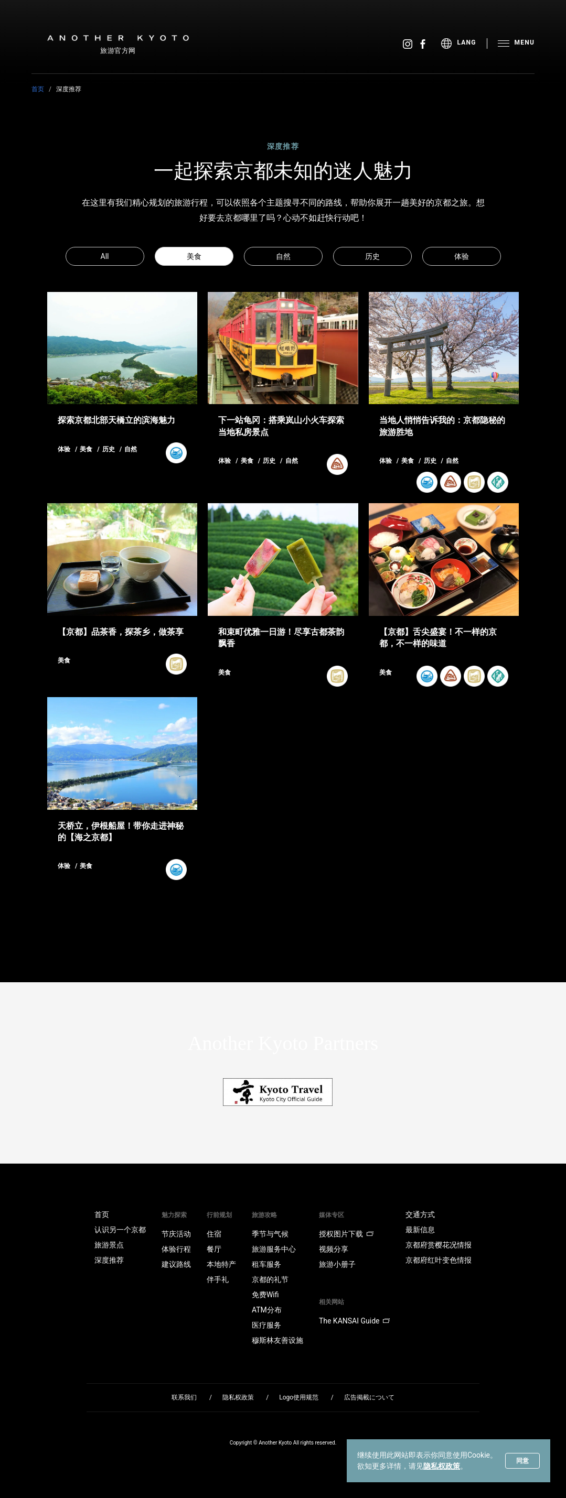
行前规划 (219, 1215)
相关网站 (331, 1302)
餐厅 (214, 1249)
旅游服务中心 (274, 1249)
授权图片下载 (346, 1234)
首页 (37, 89)
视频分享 (333, 1249)
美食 (194, 256)
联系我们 (184, 1397)
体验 (461, 256)
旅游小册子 (337, 1264)
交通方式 (420, 1214)
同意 (522, 1460)
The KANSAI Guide (354, 1321)
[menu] (464, 43)
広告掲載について (369, 1397)
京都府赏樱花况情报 (438, 1245)
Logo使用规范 (298, 1397)
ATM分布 (267, 1310)
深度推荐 (109, 1260)
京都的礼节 (270, 1279)
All (105, 256)
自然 (283, 256)
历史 (372, 256)
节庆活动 (176, 1234)
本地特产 (221, 1264)
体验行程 (176, 1249)
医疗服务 (266, 1325)
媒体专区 (331, 1215)
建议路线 (176, 1264)
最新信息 (420, 1229)
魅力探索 (174, 1215)
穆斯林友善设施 (277, 1340)
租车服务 (266, 1264)
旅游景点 (109, 1245)
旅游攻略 (264, 1215)
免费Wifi (265, 1294)
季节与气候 (270, 1234)
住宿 (214, 1234)
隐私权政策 (441, 1466)
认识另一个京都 (120, 1229)
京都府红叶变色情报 (438, 1260)
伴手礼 (218, 1279)
